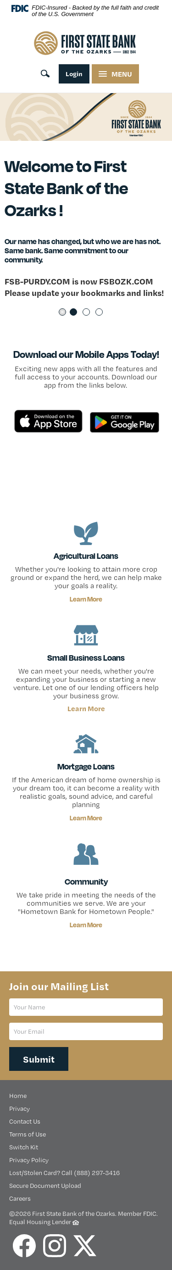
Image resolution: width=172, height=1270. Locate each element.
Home (18, 1095)
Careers (20, 1198)
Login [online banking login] (74, 73)
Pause (62, 312)
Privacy (19, 1108)
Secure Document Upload (45, 1185)
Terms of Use (27, 1134)
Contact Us (24, 1121)
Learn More (86, 599)
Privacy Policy (29, 1160)
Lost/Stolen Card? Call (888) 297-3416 (64, 1172)
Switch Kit (23, 1147)
